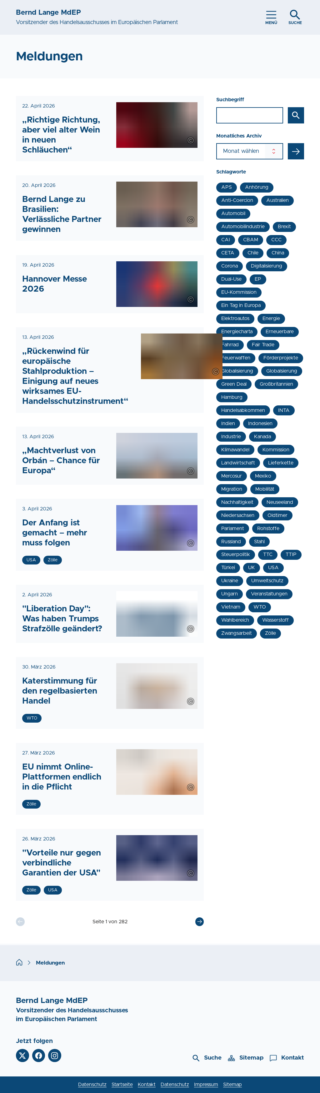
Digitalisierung (266, 265)
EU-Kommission (239, 292)
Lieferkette (280, 462)
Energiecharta (236, 331)
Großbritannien (276, 384)
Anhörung (256, 187)
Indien (228, 423)
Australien (277, 200)
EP (258, 279)
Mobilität (264, 489)
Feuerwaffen (235, 357)
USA (273, 567)
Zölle (270, 633)
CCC (276, 239)
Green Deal (233, 384)
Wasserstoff (275, 620)
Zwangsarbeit (236, 633)
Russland (231, 541)
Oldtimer (278, 515)
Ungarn (229, 593)
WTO (259, 606)
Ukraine (229, 580)
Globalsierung (281, 371)
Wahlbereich (235, 620)
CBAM (250, 239)
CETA (227, 252)
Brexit (284, 226)
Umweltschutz (267, 580)
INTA (284, 410)
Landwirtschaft (238, 462)
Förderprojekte (280, 357)
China (278, 252)
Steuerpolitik (235, 554)
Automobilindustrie (243, 226)
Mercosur (231, 476)
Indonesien (260, 423)
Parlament (232, 528)
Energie (271, 318)
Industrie (231, 436)
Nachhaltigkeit (237, 502)
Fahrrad (230, 344)
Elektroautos (235, 318)
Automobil (233, 213)
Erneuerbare (280, 331)
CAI (225, 239)
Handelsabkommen (243, 410)
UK (251, 567)
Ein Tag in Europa (240, 305)
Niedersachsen (237, 515)
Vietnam (230, 606)
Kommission (275, 449)
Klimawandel (235, 449)
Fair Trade (263, 344)
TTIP (291, 554)
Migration (231, 489)
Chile (253, 252)
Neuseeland (280, 502)
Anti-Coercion (237, 200)
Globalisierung (237, 371)
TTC (267, 554)
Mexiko (263, 476)
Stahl (259, 541)
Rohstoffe (268, 528)
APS (226, 187)
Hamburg (231, 397)
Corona (229, 265)
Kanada (262, 436)
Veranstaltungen (269, 593)
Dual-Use (231, 279)
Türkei (228, 567)
